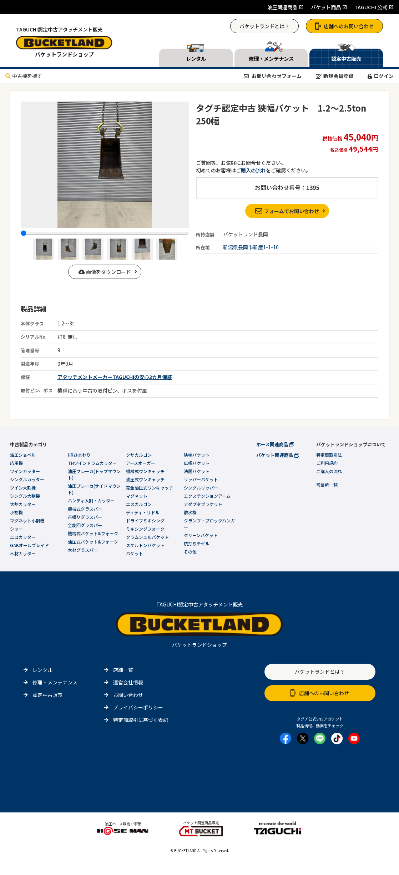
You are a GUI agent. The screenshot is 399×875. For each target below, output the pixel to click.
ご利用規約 (327, 463)
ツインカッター (25, 471)
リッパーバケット (201, 479)
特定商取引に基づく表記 (140, 719)
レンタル (42, 669)
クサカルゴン (139, 455)
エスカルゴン (139, 504)
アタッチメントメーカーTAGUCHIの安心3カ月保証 (114, 376)
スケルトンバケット (145, 545)
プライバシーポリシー (138, 707)
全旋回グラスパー (85, 525)
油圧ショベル (23, 455)
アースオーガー (140, 463)
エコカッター (23, 537)
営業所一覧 (327, 485)
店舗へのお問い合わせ (344, 26)
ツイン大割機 (23, 488)
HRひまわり (79, 455)
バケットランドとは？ (264, 26)
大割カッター (23, 504)
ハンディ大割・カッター (91, 500)
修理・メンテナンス (54, 682)
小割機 (16, 512)
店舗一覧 (123, 669)
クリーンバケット (201, 535)
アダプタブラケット (203, 504)
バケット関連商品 (277, 455)
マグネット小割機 (27, 520)
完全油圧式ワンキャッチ (149, 488)
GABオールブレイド (29, 545)
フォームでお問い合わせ (287, 211)
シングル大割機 (25, 496)
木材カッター (23, 553)
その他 (190, 552)
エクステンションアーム (207, 496)
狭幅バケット (196, 455)
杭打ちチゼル (196, 543)
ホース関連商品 (275, 444)
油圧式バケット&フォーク (93, 542)
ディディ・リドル (143, 512)
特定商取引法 (329, 455)
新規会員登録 (334, 75)
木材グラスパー (83, 550)
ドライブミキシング (145, 520)
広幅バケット (196, 463)
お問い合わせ (128, 694)
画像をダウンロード (105, 271)
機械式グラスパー (85, 509)
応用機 (16, 463)
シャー (16, 529)
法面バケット (196, 471)
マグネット (136, 496)
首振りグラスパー (85, 517)
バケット (134, 553)
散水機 (190, 512)
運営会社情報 (128, 682)
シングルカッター (27, 479)
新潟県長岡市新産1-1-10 (251, 247)
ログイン (381, 75)
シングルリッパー (201, 488)
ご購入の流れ (251, 170)
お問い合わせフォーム (273, 75)
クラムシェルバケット (147, 537)
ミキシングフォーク (145, 529)
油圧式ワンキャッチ (145, 479)
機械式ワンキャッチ (145, 471)
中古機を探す (23, 75)
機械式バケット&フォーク (93, 533)
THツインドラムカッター (92, 463)
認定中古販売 (47, 694)
